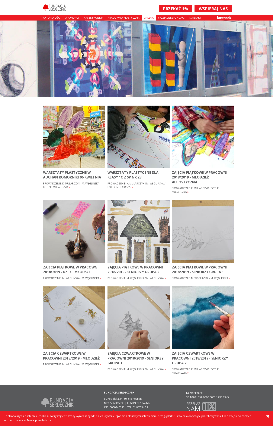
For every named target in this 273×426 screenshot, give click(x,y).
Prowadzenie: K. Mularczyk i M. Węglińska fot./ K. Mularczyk (71, 185)
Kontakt (195, 17)
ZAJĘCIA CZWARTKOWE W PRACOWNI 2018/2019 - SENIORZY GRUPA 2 (200, 358)
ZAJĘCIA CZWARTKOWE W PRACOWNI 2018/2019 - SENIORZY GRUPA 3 (135, 358)
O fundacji (72, 17)
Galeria (149, 17)
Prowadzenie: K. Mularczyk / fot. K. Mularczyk (195, 190)
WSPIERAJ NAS (213, 9)
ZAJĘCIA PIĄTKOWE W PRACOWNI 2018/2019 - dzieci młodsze (71, 269)
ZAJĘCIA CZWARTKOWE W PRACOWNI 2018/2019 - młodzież (71, 355)
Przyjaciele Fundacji (171, 17)
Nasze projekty (94, 17)
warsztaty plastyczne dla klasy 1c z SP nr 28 (132, 175)
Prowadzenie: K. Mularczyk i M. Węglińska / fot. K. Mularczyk (136, 185)
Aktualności (52, 17)
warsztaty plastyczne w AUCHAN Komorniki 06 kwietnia (72, 175)
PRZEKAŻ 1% (175, 9)
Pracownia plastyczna (123, 17)
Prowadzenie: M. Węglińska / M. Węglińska (72, 278)
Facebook (224, 17)
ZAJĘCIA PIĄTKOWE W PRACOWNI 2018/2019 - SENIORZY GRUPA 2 (135, 269)
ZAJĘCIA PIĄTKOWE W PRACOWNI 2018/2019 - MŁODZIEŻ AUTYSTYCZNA (199, 177)
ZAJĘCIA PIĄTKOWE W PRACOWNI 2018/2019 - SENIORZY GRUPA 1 (199, 269)
